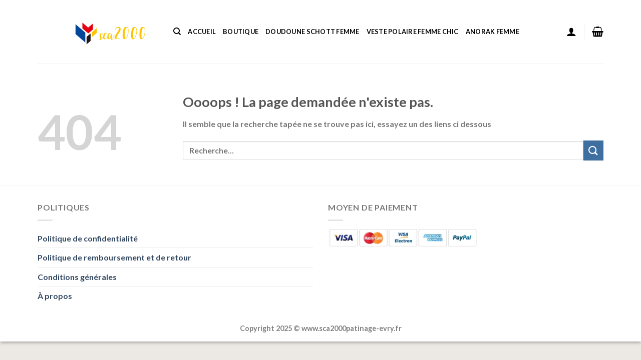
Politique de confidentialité (88, 238)
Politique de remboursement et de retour (114, 257)
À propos (55, 295)
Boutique (240, 32)
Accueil (202, 32)
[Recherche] (177, 31)
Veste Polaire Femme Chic (413, 32)
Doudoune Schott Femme (312, 32)
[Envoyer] (593, 150)
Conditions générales (77, 277)
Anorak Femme (492, 32)
